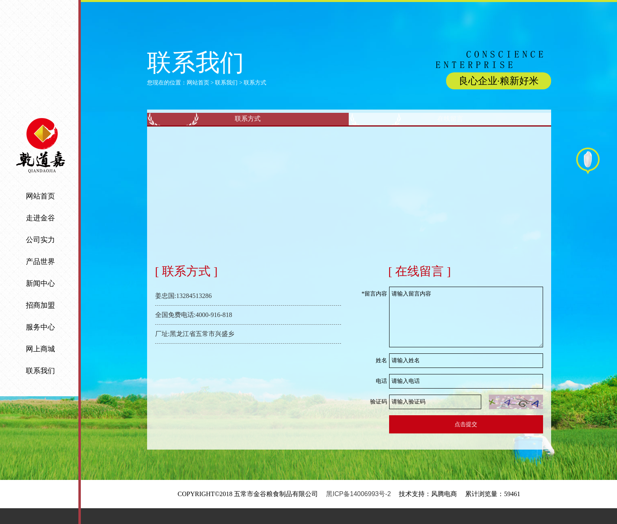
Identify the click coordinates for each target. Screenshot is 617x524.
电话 (381, 397)
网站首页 (198, 83)
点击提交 (466, 440)
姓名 (381, 376)
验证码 (378, 417)
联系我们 (226, 83)
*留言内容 (374, 309)
